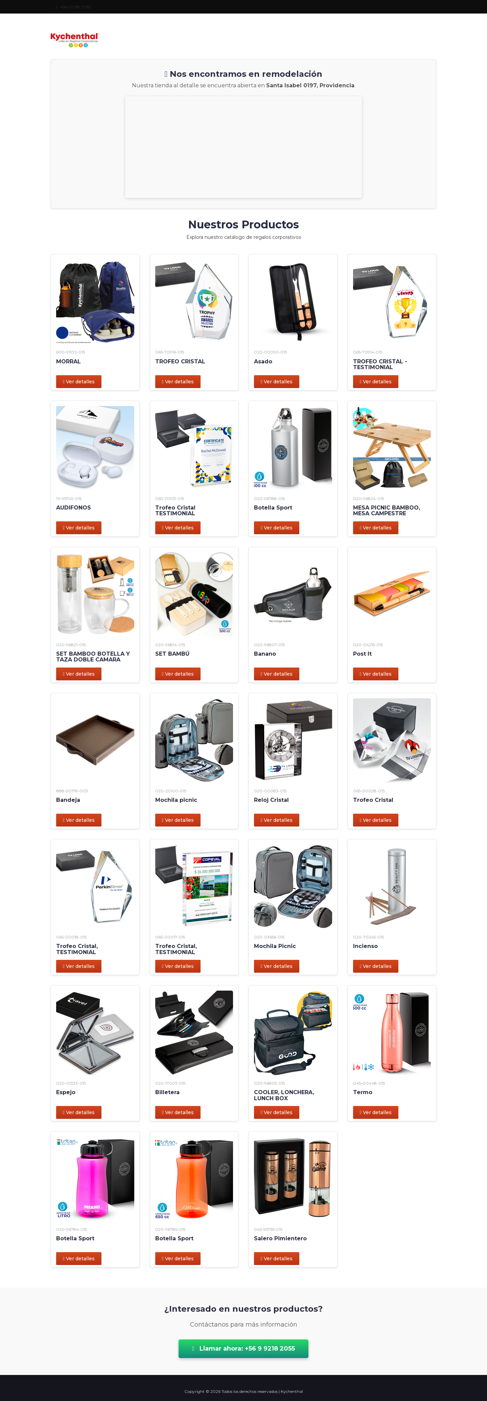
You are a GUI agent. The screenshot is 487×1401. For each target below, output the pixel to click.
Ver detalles (79, 382)
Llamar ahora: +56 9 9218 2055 (243, 1348)
